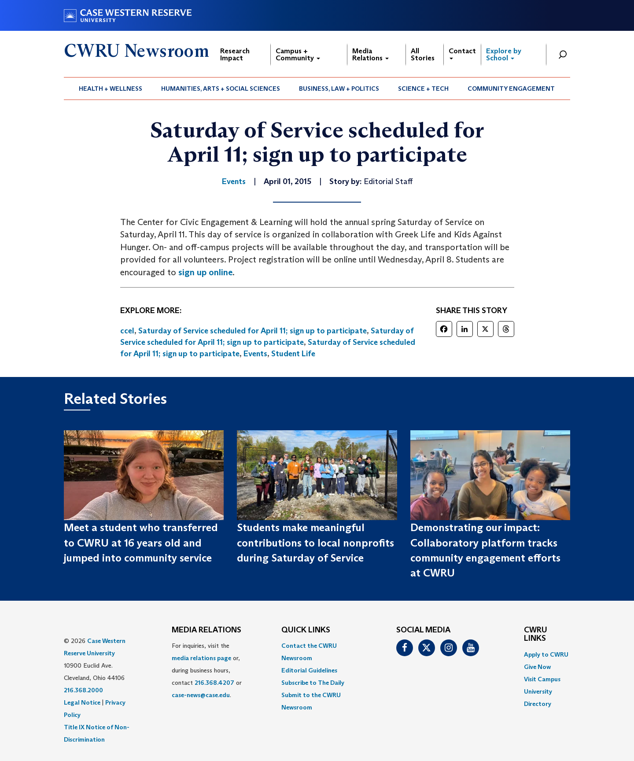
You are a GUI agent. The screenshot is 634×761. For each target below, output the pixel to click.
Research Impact (235, 54)
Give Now (537, 667)
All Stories (423, 54)
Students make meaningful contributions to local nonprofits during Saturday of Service (315, 542)
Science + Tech (423, 88)
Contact (462, 53)
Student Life (293, 353)
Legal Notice (82, 702)
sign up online (205, 272)
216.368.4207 (214, 683)
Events (255, 353)
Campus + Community (298, 54)
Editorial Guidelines (309, 670)
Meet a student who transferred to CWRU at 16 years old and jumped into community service (141, 542)
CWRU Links (535, 634)
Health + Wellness (110, 88)
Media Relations (370, 54)
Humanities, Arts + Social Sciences (220, 88)
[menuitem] (111, 89)
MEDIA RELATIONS (206, 630)
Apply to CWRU (546, 654)
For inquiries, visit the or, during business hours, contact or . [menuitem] (207, 670)
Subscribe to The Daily (312, 683)
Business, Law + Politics (339, 88)
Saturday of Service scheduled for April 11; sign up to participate (252, 331)
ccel (127, 331)
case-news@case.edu (201, 695)
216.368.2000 (83, 690)
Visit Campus (542, 679)
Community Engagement (511, 88)
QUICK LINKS (305, 630)
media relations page (201, 658)
